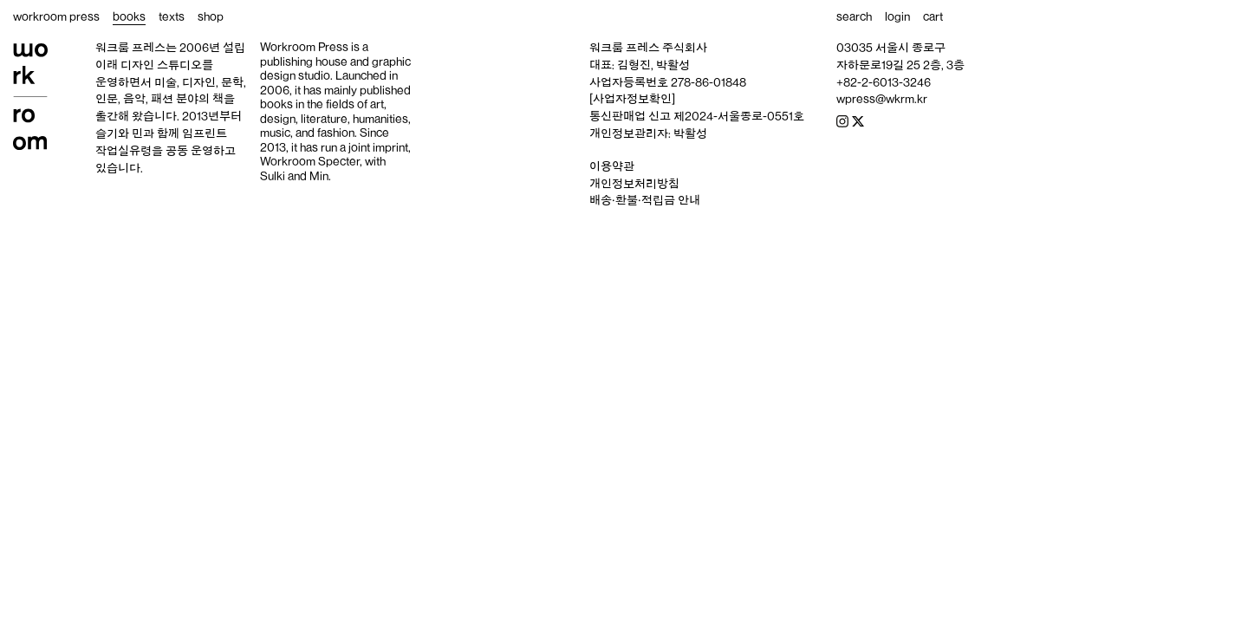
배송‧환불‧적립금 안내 (644, 200)
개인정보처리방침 (634, 184)
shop (211, 16)
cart (933, 16)
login (897, 16)
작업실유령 (123, 151)
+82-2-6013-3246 (883, 82)
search (854, 16)
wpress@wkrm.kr (881, 99)
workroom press (56, 16)
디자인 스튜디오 (161, 65)
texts (172, 16)
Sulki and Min (294, 176)
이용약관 (611, 166)
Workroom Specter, (311, 161)
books (129, 16)
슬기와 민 (119, 133)
